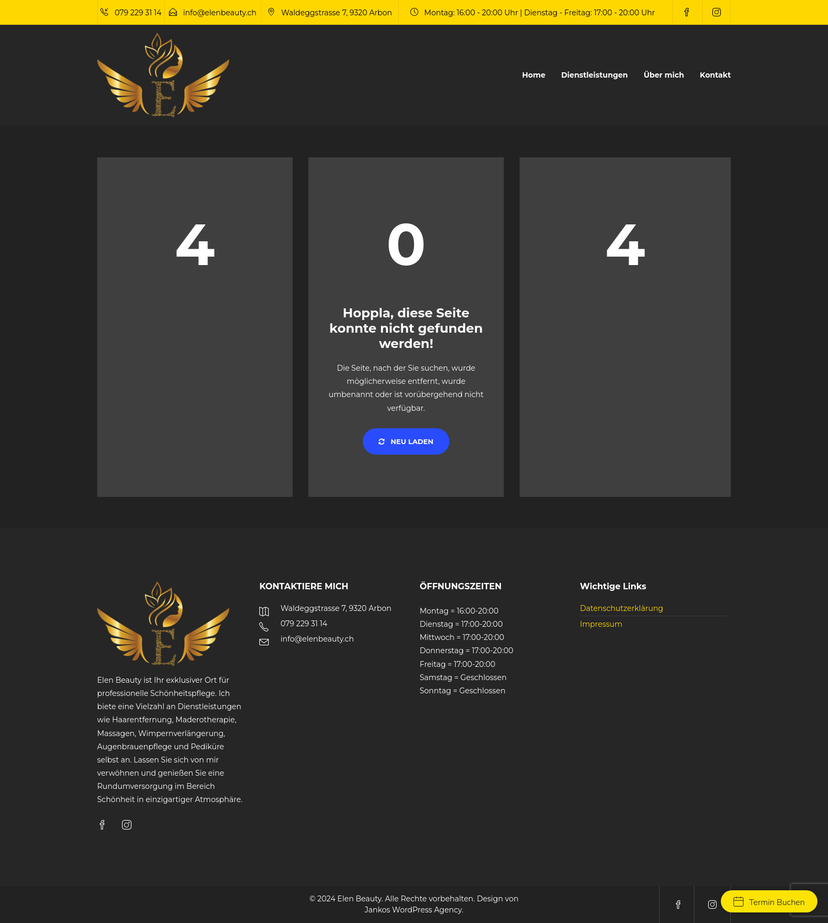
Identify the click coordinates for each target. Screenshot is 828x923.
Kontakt (715, 75)
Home (533, 75)
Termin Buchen (769, 902)
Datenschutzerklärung (621, 608)
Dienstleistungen (594, 75)
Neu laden (406, 441)
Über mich (664, 75)
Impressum (601, 624)
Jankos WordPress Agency (413, 910)
